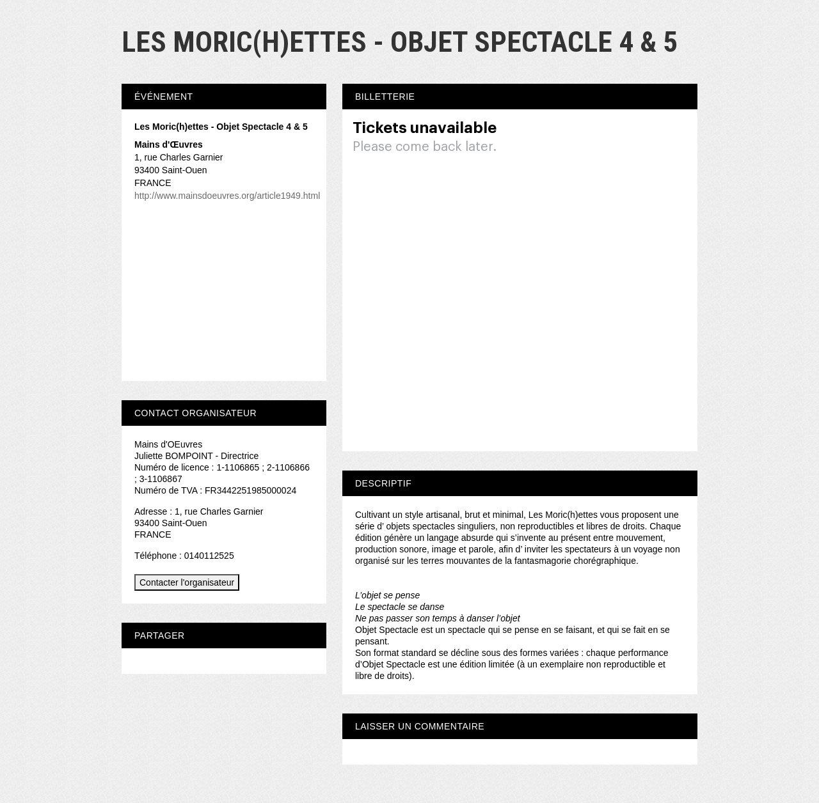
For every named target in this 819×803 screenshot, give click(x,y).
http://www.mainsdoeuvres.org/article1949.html (227, 196)
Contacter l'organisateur (186, 582)
